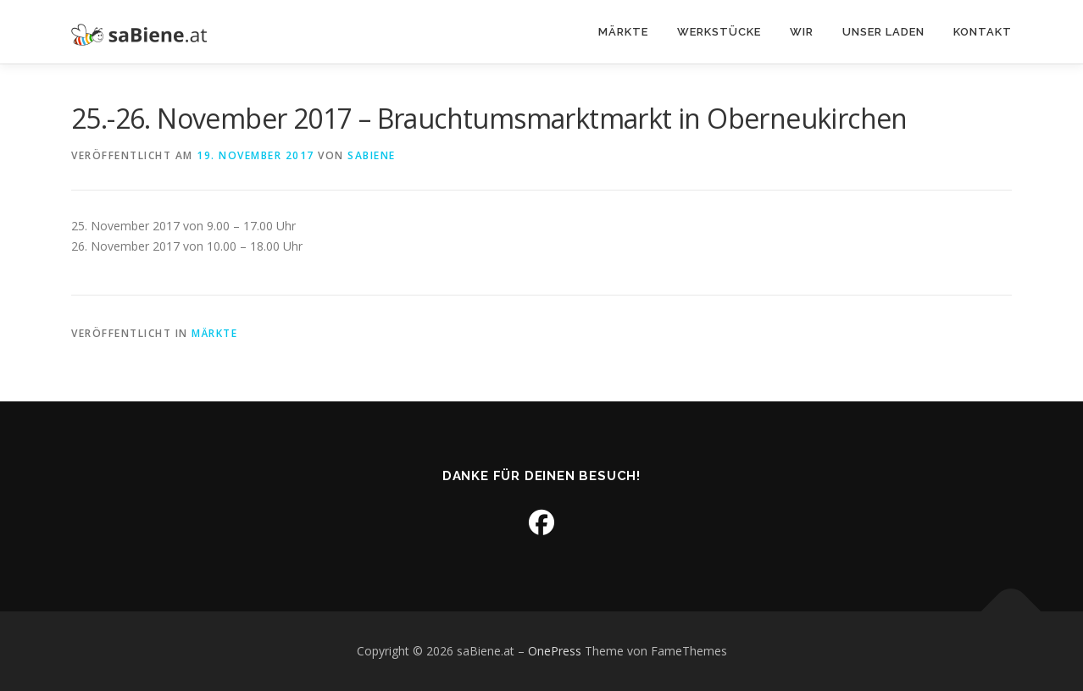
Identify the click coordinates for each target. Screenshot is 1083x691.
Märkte (623, 31)
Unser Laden (883, 31)
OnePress (554, 651)
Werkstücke (719, 31)
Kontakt (982, 31)
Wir (802, 31)
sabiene (371, 155)
